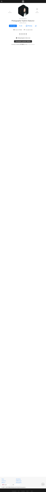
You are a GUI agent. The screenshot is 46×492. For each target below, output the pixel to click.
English (4, 484)
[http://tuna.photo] (36, 26)
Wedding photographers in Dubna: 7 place (24, 37)
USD (13, 484)
